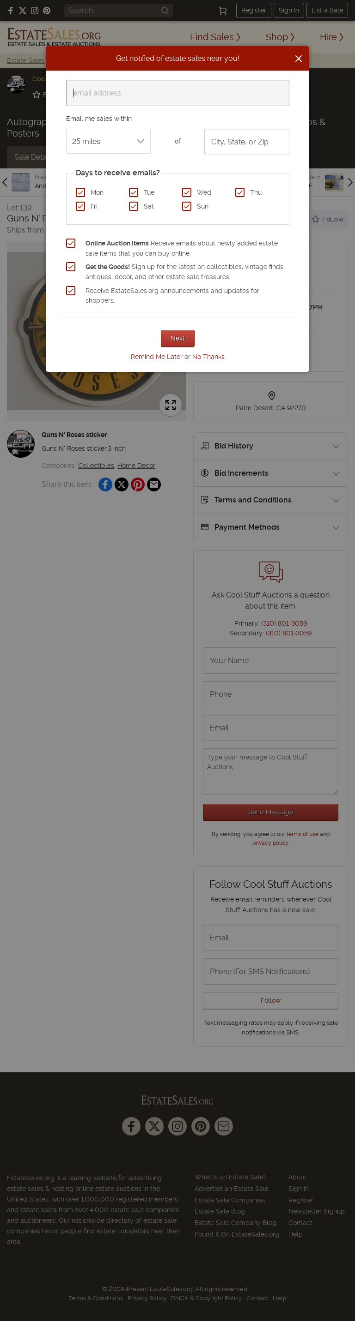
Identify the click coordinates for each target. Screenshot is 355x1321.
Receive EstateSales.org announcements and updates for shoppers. (172, 296)
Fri (94, 206)
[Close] (298, 58)
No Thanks (208, 356)
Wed (204, 192)
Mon (97, 192)
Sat (149, 206)
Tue (149, 192)
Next (178, 338)
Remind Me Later (157, 356)
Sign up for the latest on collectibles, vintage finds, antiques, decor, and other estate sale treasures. (185, 272)
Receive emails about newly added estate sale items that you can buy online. (182, 248)
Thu (256, 192)
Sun (202, 206)
